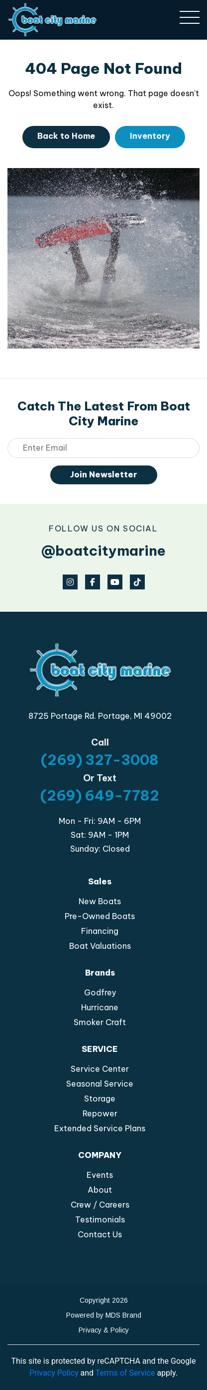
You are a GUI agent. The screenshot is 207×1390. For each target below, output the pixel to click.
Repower (100, 1113)
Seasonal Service (99, 1084)
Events (100, 1175)
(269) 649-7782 (99, 795)
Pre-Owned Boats (100, 916)
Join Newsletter (103, 474)
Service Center (100, 1069)
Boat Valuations (100, 946)
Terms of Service (125, 1373)
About (100, 1190)
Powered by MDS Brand (103, 1315)
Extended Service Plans (99, 1128)
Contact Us (100, 1234)
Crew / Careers (100, 1205)
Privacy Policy (54, 1373)
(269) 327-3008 (100, 759)
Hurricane (99, 1007)
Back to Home (66, 136)
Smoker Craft (100, 1022)
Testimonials (100, 1219)
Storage (99, 1098)
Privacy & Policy (104, 1330)
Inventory (150, 136)
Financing (99, 931)
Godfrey (100, 992)
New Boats (100, 901)
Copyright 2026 (104, 1300)
